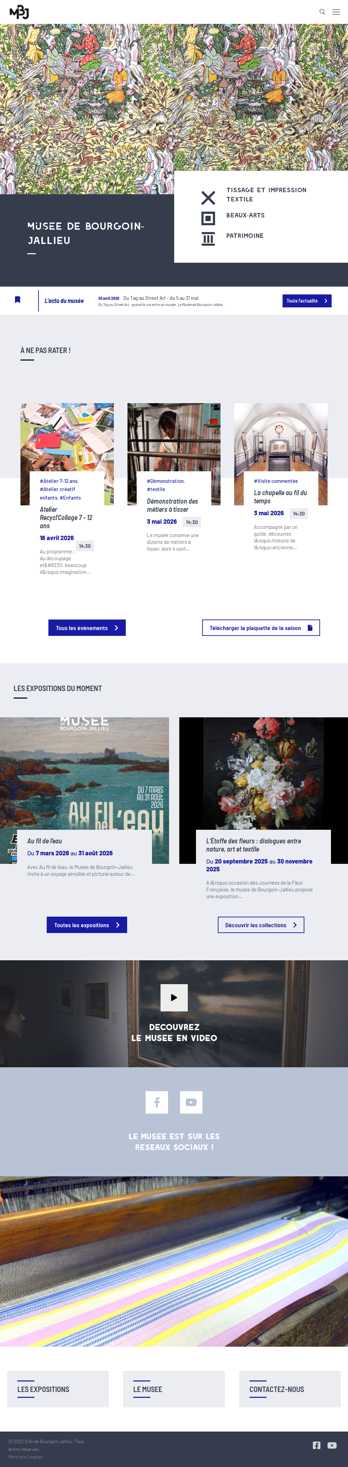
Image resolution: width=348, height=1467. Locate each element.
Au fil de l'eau (44, 841)
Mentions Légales (25, 1457)
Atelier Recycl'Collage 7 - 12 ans (66, 517)
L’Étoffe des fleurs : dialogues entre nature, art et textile (253, 845)
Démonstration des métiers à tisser (172, 505)
